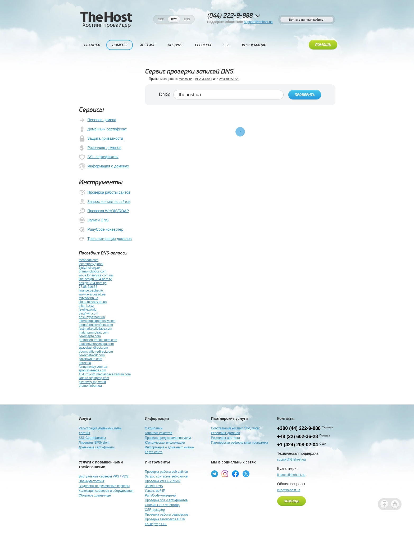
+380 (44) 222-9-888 (299, 428)
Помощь (323, 45)
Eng (187, 19)
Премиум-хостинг (91, 481)
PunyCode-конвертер (160, 495)
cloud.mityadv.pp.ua (93, 302)
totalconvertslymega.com (96, 344)
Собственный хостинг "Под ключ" (235, 428)
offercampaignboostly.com (97, 321)
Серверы (203, 45)
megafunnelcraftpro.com (96, 325)
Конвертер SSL (156, 524)
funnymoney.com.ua (93, 366)
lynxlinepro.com (90, 336)
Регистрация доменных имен (100, 428)
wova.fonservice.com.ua (96, 275)
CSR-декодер (155, 510)
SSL (226, 45)
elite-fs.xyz (86, 306)
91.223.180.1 (203, 78)
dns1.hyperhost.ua (92, 317)
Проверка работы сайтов (104, 192)
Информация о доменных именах (170, 447)
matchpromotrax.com (94, 332)
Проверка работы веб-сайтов (166, 472)
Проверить (305, 95)
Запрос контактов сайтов (104, 202)
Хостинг (147, 45)
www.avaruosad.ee (92, 294)
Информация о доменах (104, 166)
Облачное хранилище (95, 495)
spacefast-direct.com (93, 347)
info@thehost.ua (289, 490)
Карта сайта (154, 452)
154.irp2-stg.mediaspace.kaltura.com (105, 374)
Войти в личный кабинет (307, 19)
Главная (92, 45)
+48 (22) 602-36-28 (297, 436)
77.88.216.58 (88, 287)
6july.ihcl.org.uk (90, 268)
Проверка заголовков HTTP (165, 519)
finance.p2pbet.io (91, 290)
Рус (174, 19)
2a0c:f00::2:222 (229, 78)
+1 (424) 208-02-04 (297, 444)
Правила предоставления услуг (168, 438)
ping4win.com (88, 313)
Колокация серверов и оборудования (106, 491)
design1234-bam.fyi (93, 283)
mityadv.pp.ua (88, 298)
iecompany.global (91, 264)
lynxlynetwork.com (92, 355)
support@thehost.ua (258, 22)
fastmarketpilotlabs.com (95, 328)
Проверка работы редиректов (167, 514)
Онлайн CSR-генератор (162, 505)
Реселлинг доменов (100, 148)
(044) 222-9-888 (230, 15)
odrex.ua (85, 363)
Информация (254, 45)
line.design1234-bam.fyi (95, 279)
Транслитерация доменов (105, 239)
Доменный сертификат (103, 129)
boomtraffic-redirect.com (96, 351)
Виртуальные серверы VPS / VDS (103, 476)
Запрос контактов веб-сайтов (166, 476)
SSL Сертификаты (92, 438)
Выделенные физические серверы (104, 486)
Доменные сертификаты (97, 447)
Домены (119, 45)
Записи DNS (94, 220)
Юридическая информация (165, 442)
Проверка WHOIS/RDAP (104, 211)
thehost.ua (185, 78)
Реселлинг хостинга (225, 438)
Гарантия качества (158, 433)
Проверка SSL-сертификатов (166, 500)
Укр (161, 19)
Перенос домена (97, 120)
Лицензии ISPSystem (94, 442)
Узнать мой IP (155, 491)
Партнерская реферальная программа (239, 442)
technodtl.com (89, 260)
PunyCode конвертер (101, 229)
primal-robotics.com (93, 271)
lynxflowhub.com (90, 359)
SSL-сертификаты (99, 157)
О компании (153, 428)
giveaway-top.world (92, 382)
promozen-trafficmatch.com (98, 340)
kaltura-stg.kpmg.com (94, 378)
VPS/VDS (175, 45)
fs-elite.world (88, 309)
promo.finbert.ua (90, 386)
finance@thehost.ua (291, 475)
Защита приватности (101, 138)
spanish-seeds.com (92, 370)
